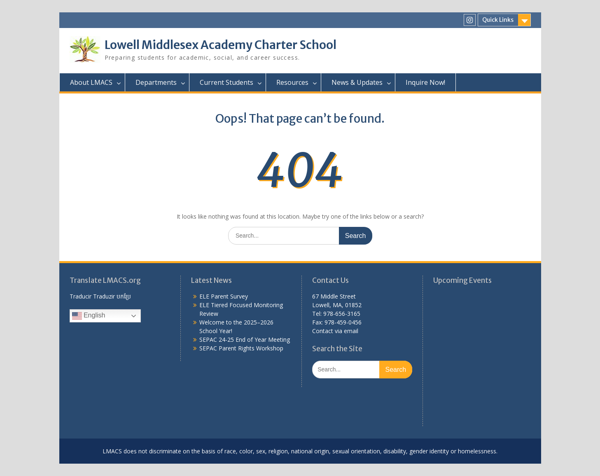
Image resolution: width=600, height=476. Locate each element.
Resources (292, 82)
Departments (156, 82)
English (88, 316)
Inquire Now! (425, 82)
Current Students (226, 82)
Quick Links (498, 19)
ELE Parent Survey (223, 296)
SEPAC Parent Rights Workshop (241, 348)
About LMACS (91, 82)
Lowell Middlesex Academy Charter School (220, 44)
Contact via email (335, 331)
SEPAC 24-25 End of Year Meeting (244, 339)
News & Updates (357, 82)
